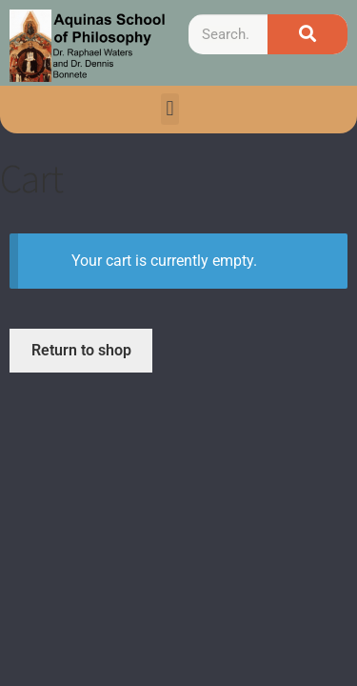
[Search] (307, 34)
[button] (170, 109)
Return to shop (81, 350)
